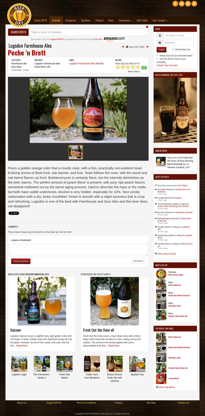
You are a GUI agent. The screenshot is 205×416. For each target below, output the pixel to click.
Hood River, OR (42, 66)
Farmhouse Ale (19, 63)
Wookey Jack (174, 306)
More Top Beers (167, 387)
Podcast (100, 20)
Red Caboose (174, 285)
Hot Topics (182, 185)
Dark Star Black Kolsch (179, 295)
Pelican (177, 198)
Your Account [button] (160, 20)
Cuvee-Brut (173, 378)
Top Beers (86, 20)
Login (161, 49)
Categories (70, 20)
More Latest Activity (167, 254)
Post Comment (20, 261)
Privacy (118, 402)
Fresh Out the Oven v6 (98, 330)
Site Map (150, 402)
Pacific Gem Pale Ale (178, 316)
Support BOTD (54, 402)
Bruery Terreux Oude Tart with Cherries (114, 377)
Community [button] (125, 20)
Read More (21, 345)
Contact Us (183, 402)
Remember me (182, 49)
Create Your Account (167, 65)
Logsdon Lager (19, 374)
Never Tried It (134, 72)
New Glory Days (175, 275)
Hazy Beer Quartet (183, 212)
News (111, 20)
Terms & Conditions (86, 402)
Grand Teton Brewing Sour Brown (173, 206)
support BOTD (57, 39)
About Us (21, 402)
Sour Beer (16, 66)
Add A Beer (142, 20)
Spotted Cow (137, 374)
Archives (57, 20)
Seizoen (15, 330)
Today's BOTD (40, 20)
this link (98, 39)
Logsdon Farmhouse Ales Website (86, 63)
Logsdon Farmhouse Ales (30, 45)
